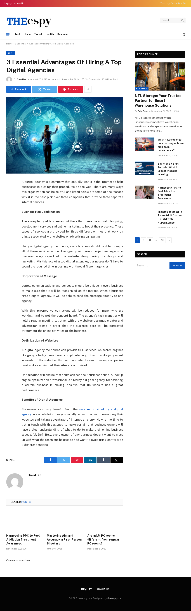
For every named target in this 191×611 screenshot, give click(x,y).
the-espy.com (114, 598)
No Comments (91, 79)
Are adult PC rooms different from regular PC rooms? (103, 539)
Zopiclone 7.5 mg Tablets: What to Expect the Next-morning (168, 169)
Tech (17, 34)
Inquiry (7, 3)
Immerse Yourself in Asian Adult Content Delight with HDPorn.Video (170, 217)
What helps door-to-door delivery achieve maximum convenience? (171, 145)
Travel (38, 34)
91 (162, 240)
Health (50, 34)
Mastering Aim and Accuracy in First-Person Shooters (64, 539)
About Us (19, 3)
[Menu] (8, 34)
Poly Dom (143, 111)
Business (63, 34)
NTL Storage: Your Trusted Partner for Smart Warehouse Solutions (158, 101)
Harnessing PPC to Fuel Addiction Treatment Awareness (23, 539)
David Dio (22, 79)
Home (27, 34)
